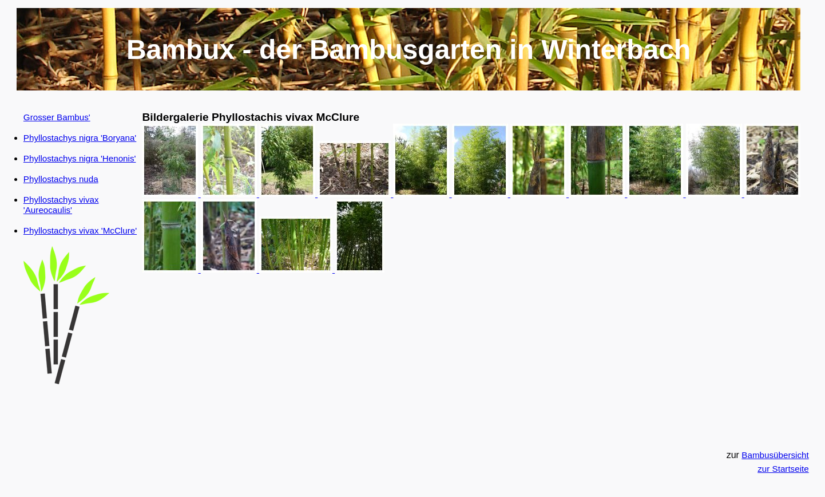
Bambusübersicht (774, 455)
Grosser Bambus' (56, 117)
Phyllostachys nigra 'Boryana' (79, 138)
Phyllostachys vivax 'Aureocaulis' (61, 205)
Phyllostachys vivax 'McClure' (80, 230)
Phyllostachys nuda (60, 179)
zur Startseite (782, 469)
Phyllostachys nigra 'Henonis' (79, 158)
